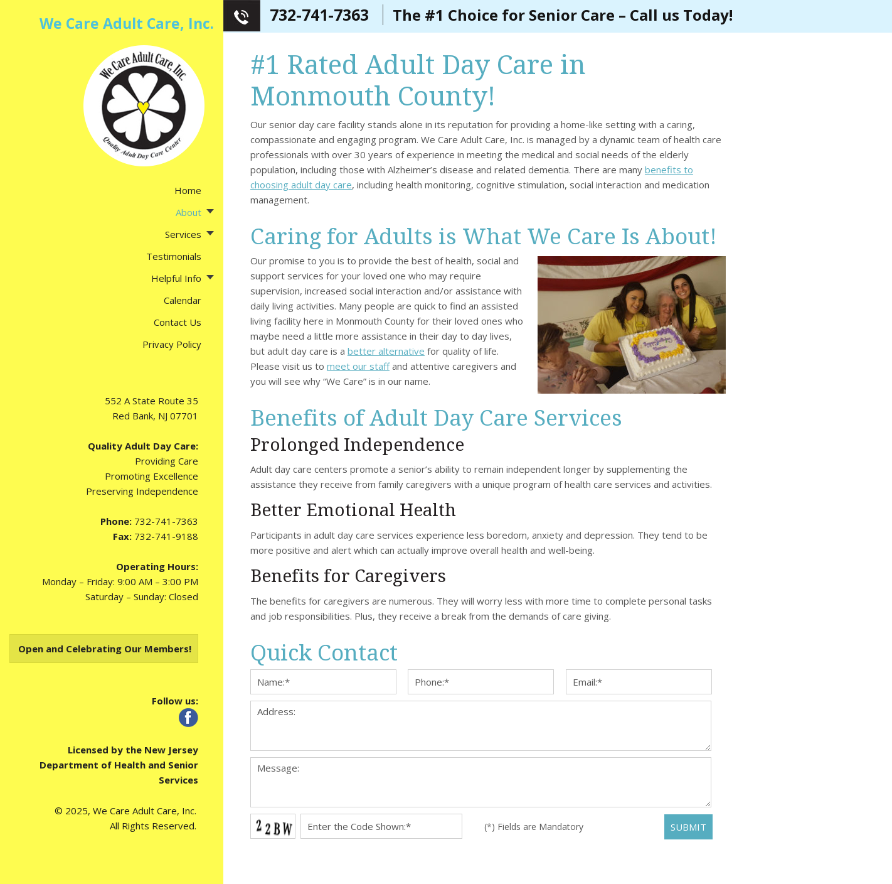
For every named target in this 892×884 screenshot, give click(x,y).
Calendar (182, 300)
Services (183, 234)
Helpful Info (176, 278)
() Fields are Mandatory (533, 827)
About (188, 212)
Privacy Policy (171, 344)
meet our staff (358, 366)
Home (187, 190)
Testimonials (173, 256)
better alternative (386, 351)
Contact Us (177, 322)
